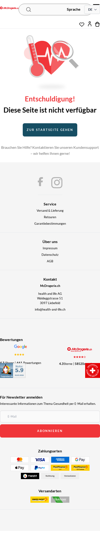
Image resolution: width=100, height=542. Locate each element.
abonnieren (50, 431)
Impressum (50, 248)
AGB (50, 261)
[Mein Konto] (89, 23)
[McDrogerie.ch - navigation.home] (9, 8)
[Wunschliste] (81, 22)
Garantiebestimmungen (50, 223)
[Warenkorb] (97, 23)
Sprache (74, 9)
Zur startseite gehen (50, 130)
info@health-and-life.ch (50, 309)
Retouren (50, 217)
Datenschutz (50, 254)
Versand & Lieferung (50, 210)
